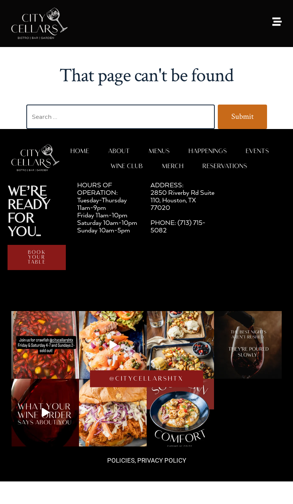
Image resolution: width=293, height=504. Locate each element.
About (119, 151)
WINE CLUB (127, 166)
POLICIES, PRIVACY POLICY (146, 460)
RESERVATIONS (224, 166)
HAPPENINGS (207, 151)
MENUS (159, 151)
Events (257, 151)
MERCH (173, 166)
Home (79, 151)
